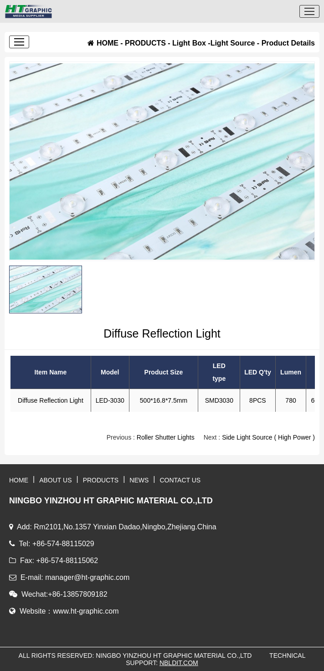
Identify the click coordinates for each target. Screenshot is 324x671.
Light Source (233, 43)
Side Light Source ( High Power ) (268, 437)
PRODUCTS (145, 43)
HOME (107, 43)
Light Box (189, 43)
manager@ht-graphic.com (87, 577)
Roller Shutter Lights (166, 437)
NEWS (139, 480)
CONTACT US (180, 480)
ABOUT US (55, 480)
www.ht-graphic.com (85, 611)
